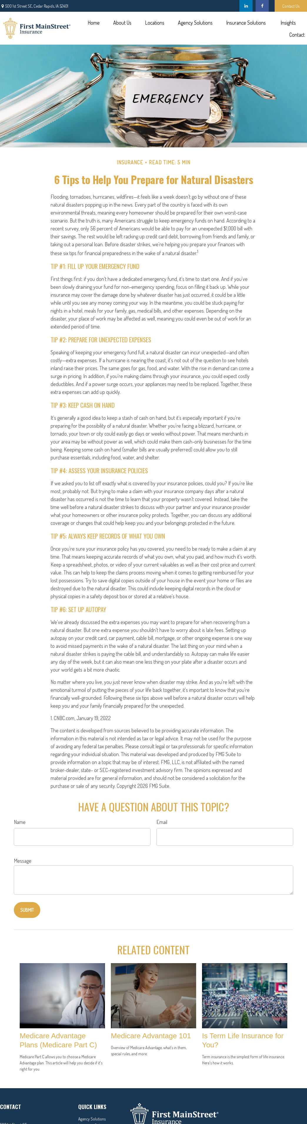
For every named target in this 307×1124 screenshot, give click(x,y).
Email (161, 822)
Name (20, 822)
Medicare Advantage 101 (151, 1036)
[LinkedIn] (246, 6)
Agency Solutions (92, 1118)
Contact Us (290, 6)
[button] (93, 22)
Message (22, 860)
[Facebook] (262, 6)
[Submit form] (27, 910)
